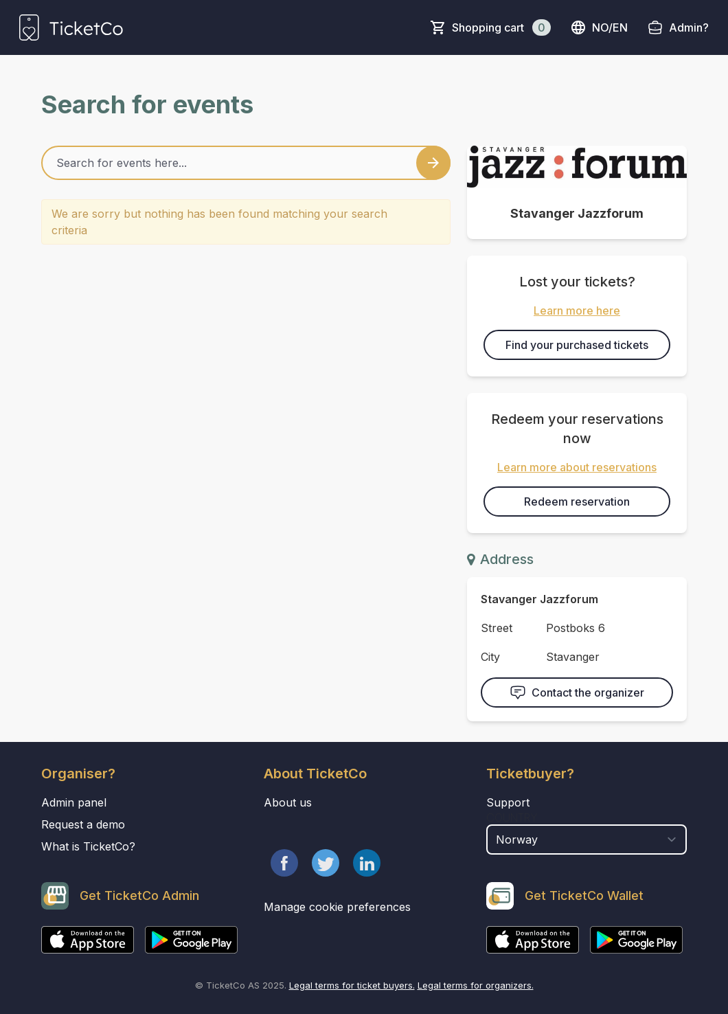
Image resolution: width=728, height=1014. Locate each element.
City (490, 657)
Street (496, 628)
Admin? (689, 27)
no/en (599, 27)
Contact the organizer (577, 692)
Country (512, 817)
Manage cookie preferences (337, 907)
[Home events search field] (246, 163)
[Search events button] (433, 163)
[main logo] (71, 27)
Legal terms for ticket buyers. (352, 985)
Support (508, 802)
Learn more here (577, 310)
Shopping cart (501, 27)
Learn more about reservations (577, 467)
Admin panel (73, 802)
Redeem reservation (577, 501)
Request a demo (83, 824)
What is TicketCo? (88, 846)
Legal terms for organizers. (476, 985)
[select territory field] (586, 839)
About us (288, 802)
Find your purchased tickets (576, 345)
